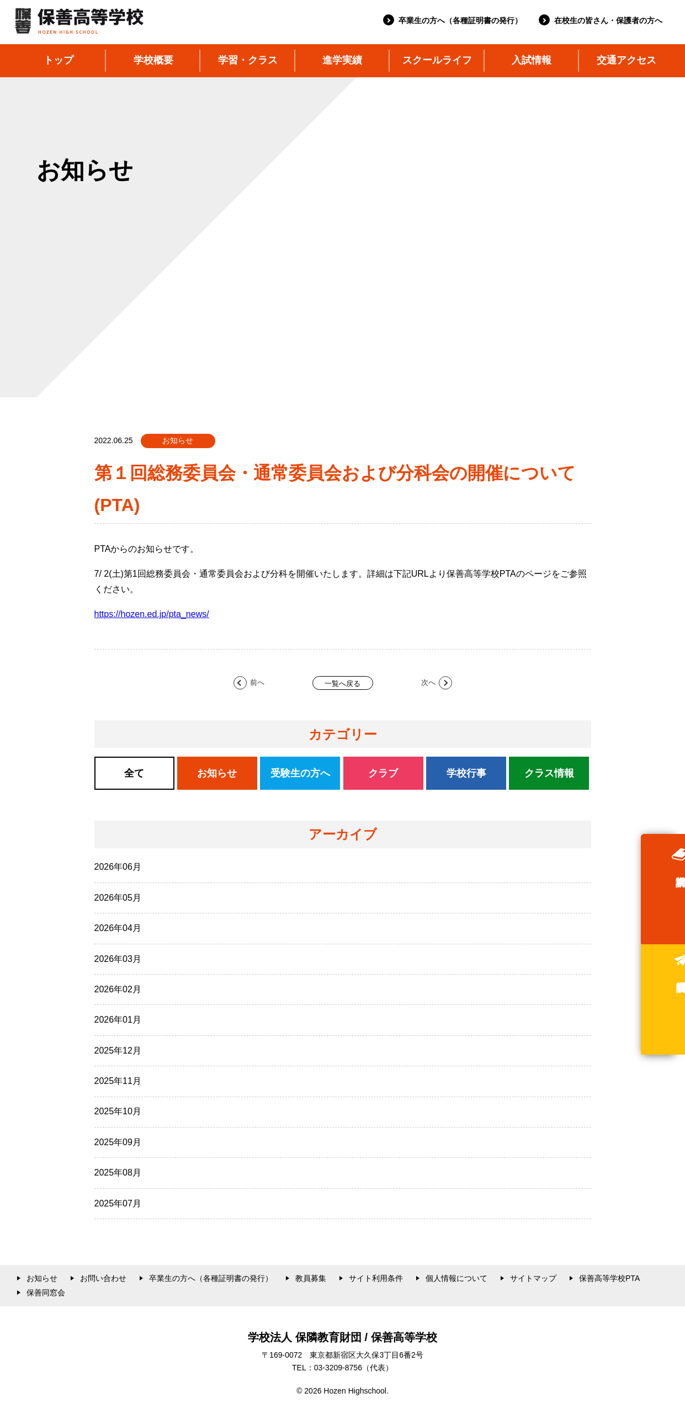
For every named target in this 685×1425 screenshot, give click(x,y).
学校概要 (153, 60)
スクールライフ (437, 60)
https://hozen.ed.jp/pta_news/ (151, 614)
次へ (428, 683)
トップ (58, 60)
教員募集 (310, 1278)
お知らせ (41, 1278)
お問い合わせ (103, 1278)
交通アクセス (626, 60)
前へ (257, 683)
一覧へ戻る (342, 683)
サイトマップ (533, 1278)
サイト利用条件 (376, 1278)
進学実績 (342, 60)
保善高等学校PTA (609, 1278)
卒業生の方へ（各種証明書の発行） (460, 20)
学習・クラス (248, 60)
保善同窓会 (45, 1292)
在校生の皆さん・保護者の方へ (608, 20)
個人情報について (456, 1278)
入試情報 (531, 60)
